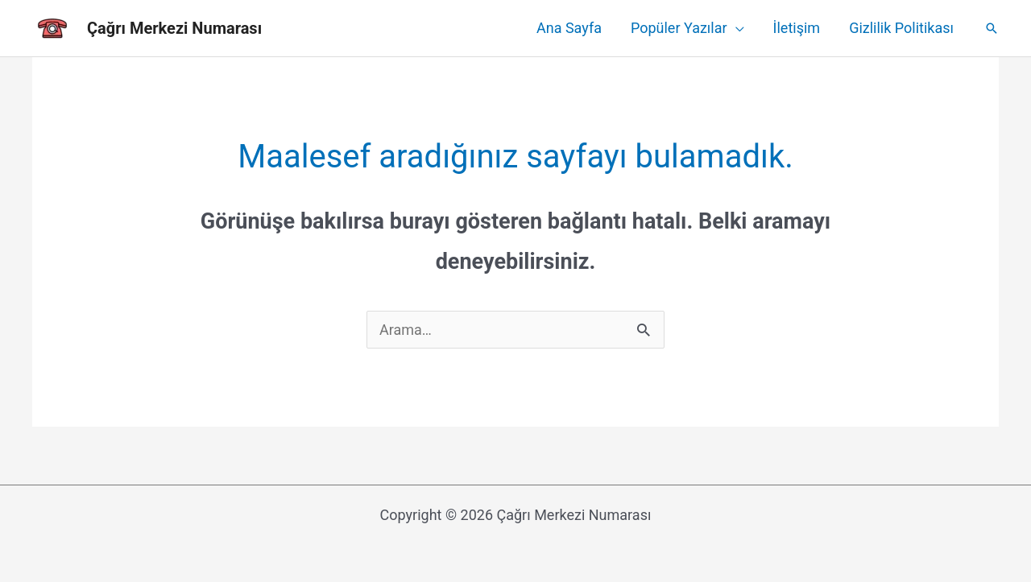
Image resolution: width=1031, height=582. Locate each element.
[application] (735, 28)
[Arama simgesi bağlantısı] (991, 28)
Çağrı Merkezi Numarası (174, 28)
